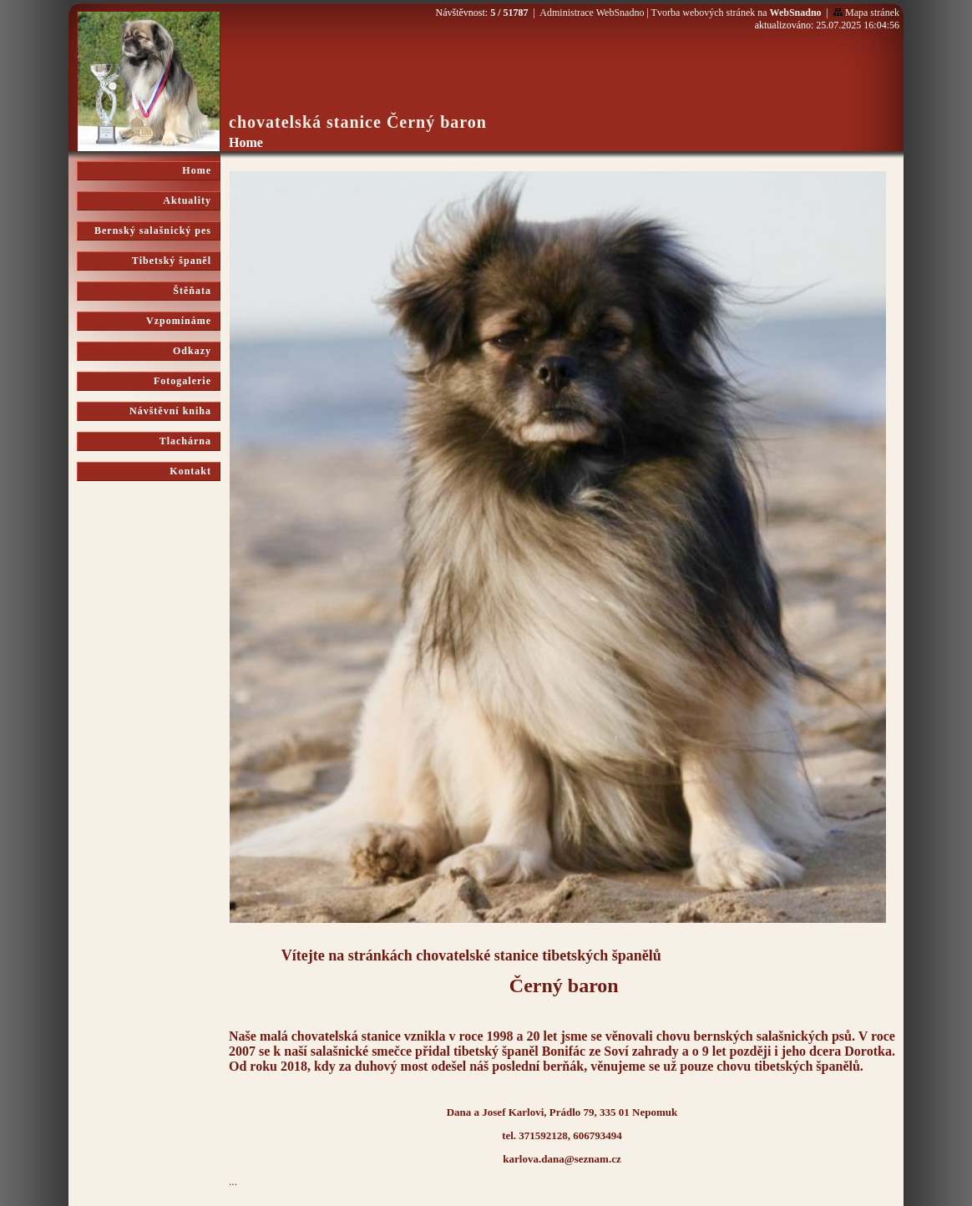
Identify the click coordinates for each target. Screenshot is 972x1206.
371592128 (543, 1135)
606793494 (597, 1135)
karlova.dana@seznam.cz (561, 1159)
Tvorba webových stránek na (736, 12)
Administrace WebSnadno (591, 12)
